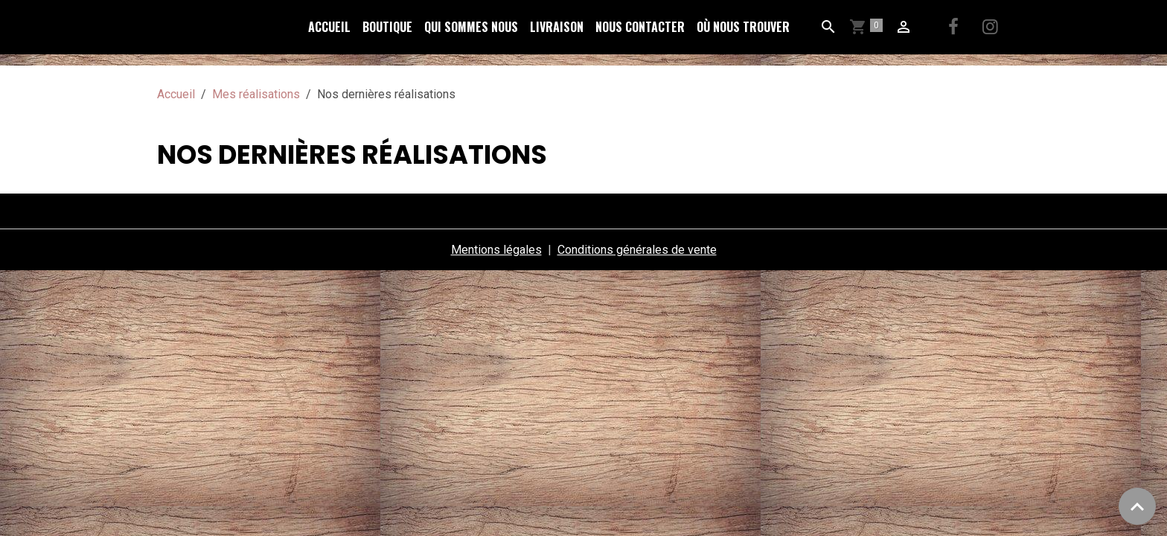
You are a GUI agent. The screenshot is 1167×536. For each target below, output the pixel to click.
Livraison (557, 27)
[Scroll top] (1137, 506)
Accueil (329, 27)
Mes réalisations (256, 94)
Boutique (387, 27)
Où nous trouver (743, 27)
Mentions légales (496, 250)
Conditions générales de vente (637, 250)
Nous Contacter (640, 27)
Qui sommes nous (471, 27)
